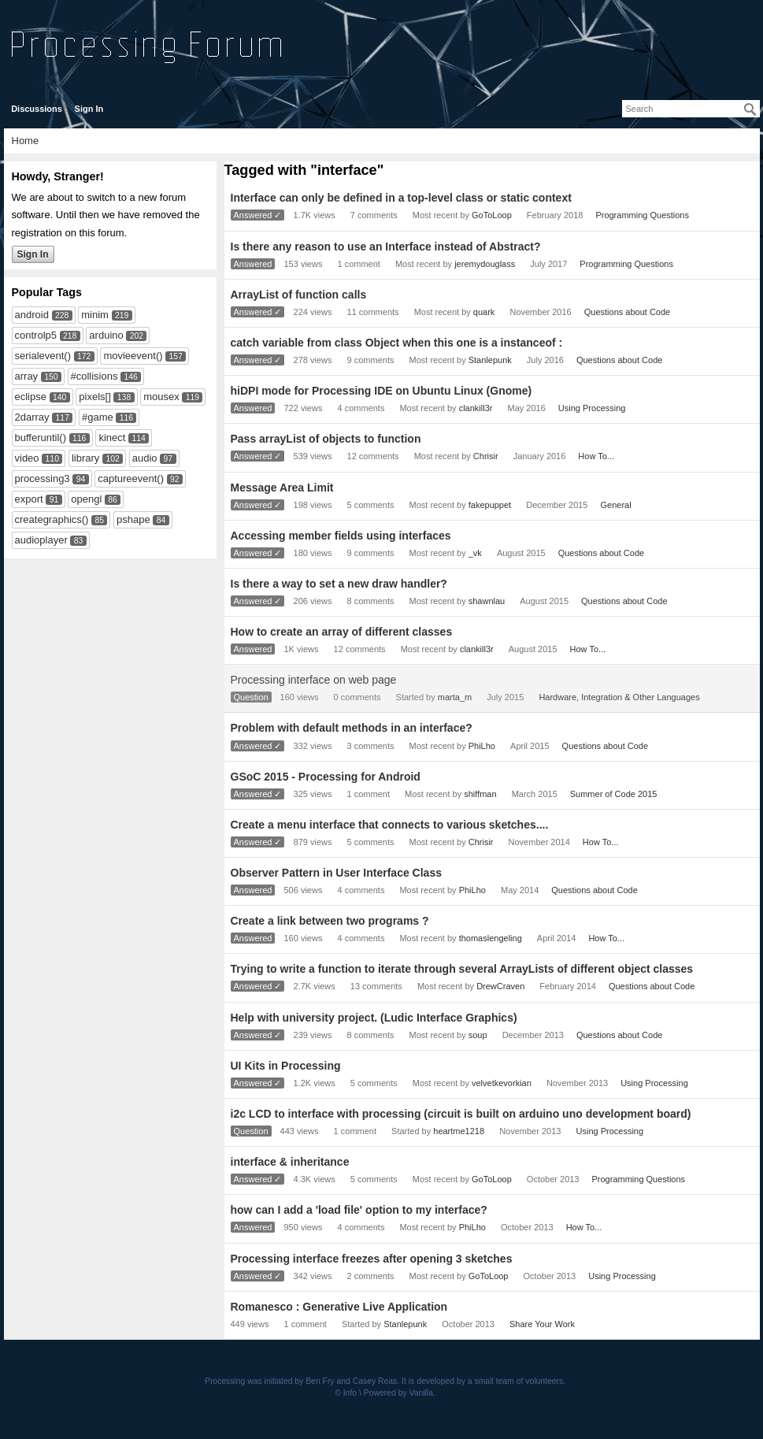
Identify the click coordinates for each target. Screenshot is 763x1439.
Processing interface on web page (314, 679)
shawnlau (487, 601)
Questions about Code (627, 312)
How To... (596, 456)
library (85, 458)
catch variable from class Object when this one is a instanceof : (397, 342)
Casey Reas (375, 1381)
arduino (106, 335)
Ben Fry (320, 1381)
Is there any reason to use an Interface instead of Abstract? (386, 246)
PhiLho (482, 746)
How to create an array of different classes (342, 631)
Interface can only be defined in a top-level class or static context (401, 197)
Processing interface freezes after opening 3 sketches (372, 1258)
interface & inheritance (290, 1161)
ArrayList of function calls (299, 294)
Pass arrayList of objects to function (326, 438)
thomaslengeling (490, 938)
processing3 (42, 478)
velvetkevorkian (502, 1083)
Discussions (36, 108)
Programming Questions (642, 215)
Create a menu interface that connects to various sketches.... (390, 824)
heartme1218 (458, 1131)
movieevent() (132, 356)
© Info (346, 1393)
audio (144, 458)
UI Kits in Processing (286, 1065)
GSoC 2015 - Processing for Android (325, 776)
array (27, 376)
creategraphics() (52, 519)
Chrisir (485, 456)
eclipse (30, 396)
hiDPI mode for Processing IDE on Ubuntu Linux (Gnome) (381, 390)
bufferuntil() (41, 437)
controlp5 (36, 335)
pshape (133, 519)
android (32, 315)
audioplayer (41, 540)
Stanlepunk (490, 360)
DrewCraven (500, 986)
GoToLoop (492, 215)
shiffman (480, 794)
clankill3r (476, 408)
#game (97, 417)
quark (484, 312)
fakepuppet (490, 505)
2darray (32, 417)
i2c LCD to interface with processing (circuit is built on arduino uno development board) (461, 1113)
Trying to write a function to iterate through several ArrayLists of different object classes (462, 968)
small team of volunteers (519, 1381)
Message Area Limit (282, 487)
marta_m (455, 697)
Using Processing (592, 408)
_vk (475, 553)
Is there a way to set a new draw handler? (339, 583)
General (616, 505)
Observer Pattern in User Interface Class (336, 872)
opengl (86, 499)
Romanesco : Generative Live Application (339, 1306)
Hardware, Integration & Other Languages (619, 697)
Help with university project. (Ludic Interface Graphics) (374, 1017)
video (27, 458)
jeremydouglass (484, 264)
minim (95, 315)
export (29, 499)
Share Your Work (542, 1324)
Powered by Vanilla (398, 1393)
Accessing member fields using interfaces (341, 535)
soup (478, 1035)
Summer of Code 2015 (613, 794)
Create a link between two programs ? (330, 920)
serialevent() (43, 356)
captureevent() (131, 478)
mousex (161, 396)
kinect (111, 437)
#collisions (94, 376)
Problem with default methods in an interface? (351, 727)
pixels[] (94, 396)
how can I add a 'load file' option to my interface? (359, 1209)
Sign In (89, 108)
